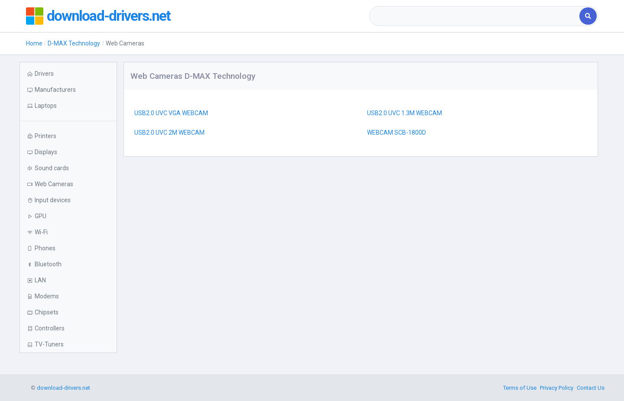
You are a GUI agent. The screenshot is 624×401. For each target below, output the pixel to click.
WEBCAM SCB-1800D (396, 132)
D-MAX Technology (74, 43)
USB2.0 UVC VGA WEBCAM (171, 113)
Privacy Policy (556, 388)
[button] (68, 106)
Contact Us (590, 388)
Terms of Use (519, 388)
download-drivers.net (112, 16)
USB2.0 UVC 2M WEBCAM (169, 132)
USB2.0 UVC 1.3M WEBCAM (404, 113)
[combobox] (475, 16)
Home (34, 43)
